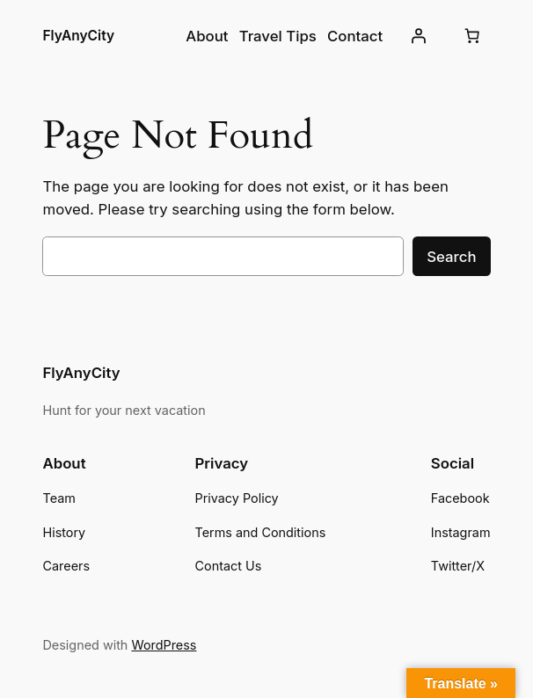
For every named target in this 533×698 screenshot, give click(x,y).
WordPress (163, 644)
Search (451, 256)
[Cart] (472, 36)
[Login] (417, 36)
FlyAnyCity (78, 35)
